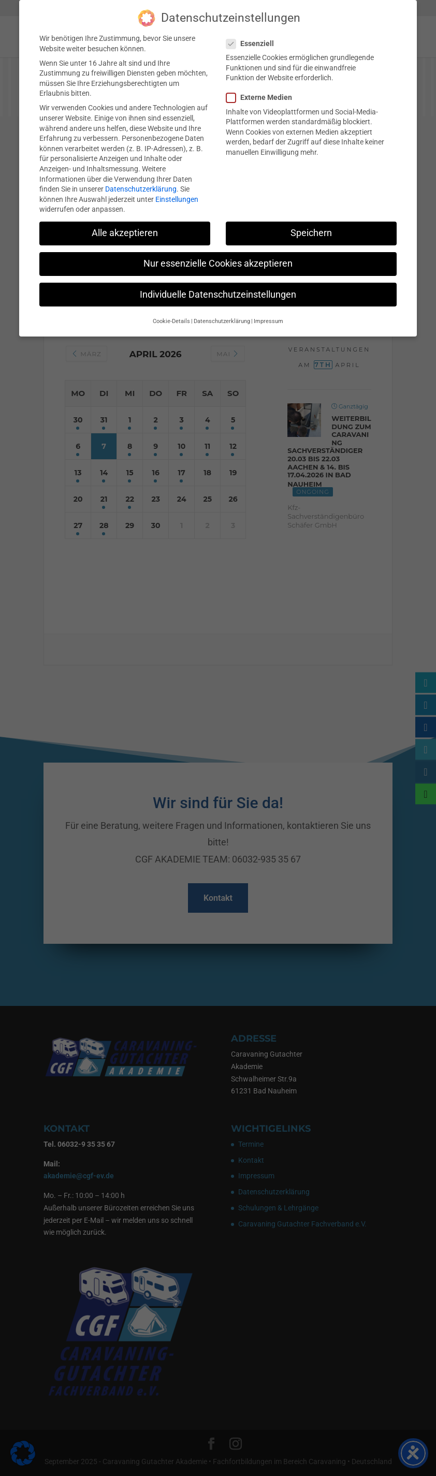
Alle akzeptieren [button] (125, 230)
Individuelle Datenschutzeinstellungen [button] (218, 291)
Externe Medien (263, 95)
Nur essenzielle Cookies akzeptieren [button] (218, 261)
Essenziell (254, 41)
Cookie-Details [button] (171, 318)
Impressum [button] (268, 318)
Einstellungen (176, 197)
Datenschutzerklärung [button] (222, 318)
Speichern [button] (311, 230)
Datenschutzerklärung (141, 186)
